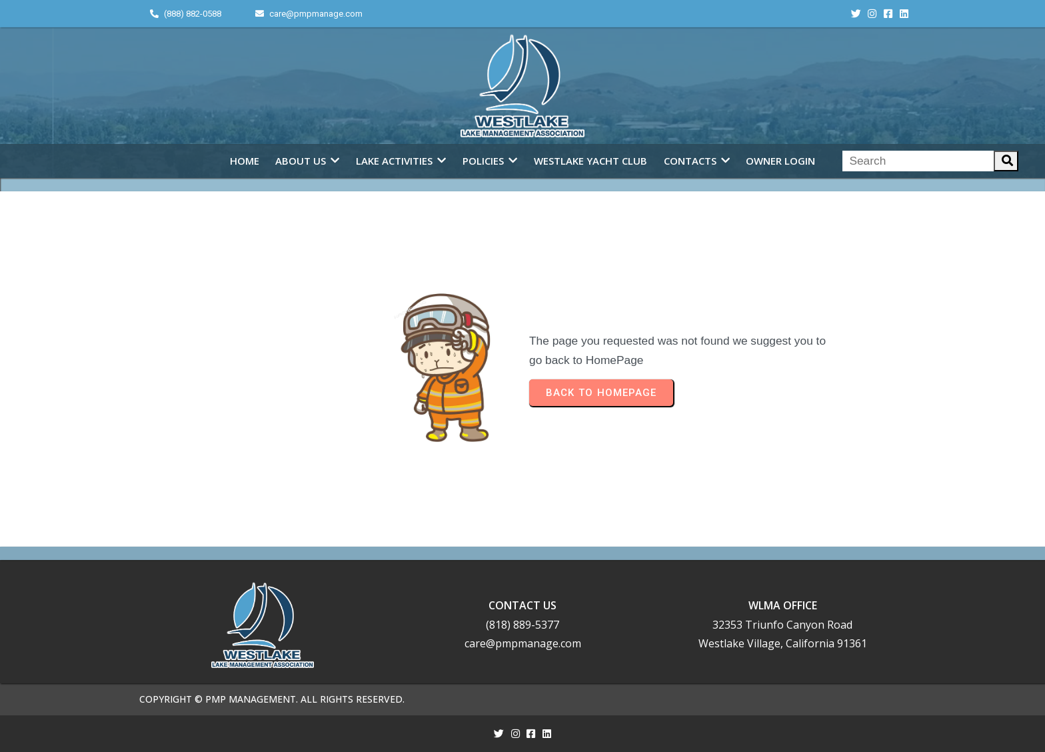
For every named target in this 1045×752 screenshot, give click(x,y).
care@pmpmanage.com (523, 643)
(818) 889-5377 (522, 624)
